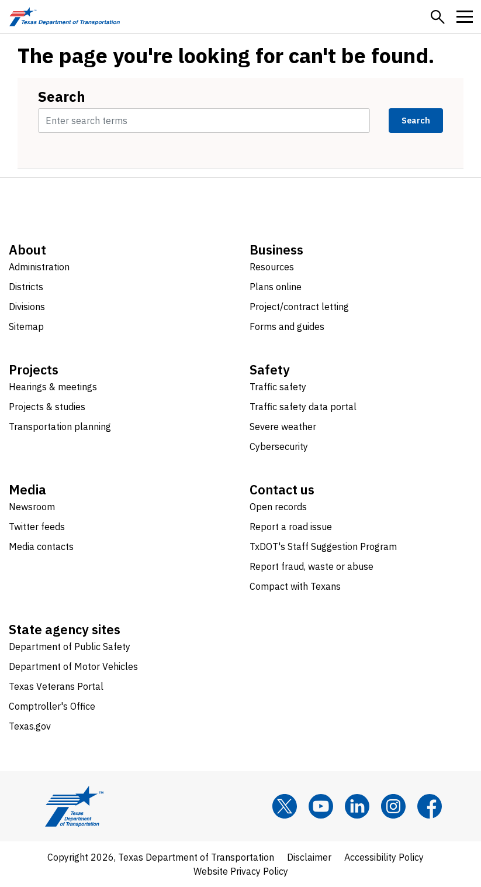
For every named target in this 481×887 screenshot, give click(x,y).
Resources (272, 267)
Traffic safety (278, 387)
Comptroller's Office (52, 706)
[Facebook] (429, 806)
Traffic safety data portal (303, 406)
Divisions (27, 306)
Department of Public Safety (69, 646)
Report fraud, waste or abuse (311, 566)
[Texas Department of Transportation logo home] (64, 16)
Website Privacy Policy (240, 871)
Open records (278, 507)
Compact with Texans (295, 586)
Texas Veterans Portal (56, 686)
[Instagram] (393, 806)
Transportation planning (60, 426)
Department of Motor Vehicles (73, 666)
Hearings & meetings (53, 387)
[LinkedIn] (357, 806)
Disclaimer (309, 857)
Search (61, 97)
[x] (284, 806)
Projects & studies (47, 406)
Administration (39, 267)
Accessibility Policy (384, 857)
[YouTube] (321, 806)
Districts (26, 287)
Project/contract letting (299, 306)
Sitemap (26, 326)
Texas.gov (30, 726)
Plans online (276, 287)
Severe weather (283, 426)
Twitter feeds (37, 526)
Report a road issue (291, 526)
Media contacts (41, 546)
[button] (438, 17)
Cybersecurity (279, 446)
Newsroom (32, 507)
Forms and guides (287, 326)
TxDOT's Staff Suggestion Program (323, 546)
